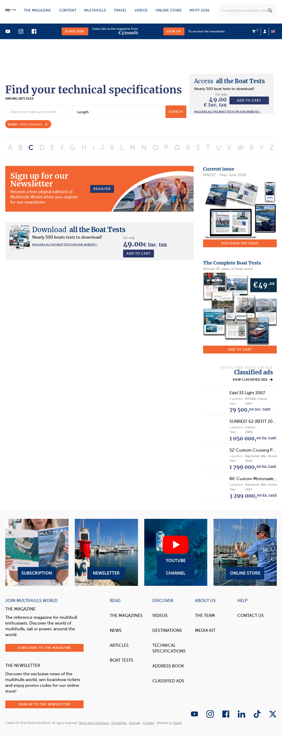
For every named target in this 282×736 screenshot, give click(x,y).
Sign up (174, 31)
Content (67, 10)
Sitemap (134, 723)
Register (102, 189)
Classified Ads (168, 681)
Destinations (167, 630)
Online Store (245, 552)
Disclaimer (119, 723)
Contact (148, 723)
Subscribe (75, 31)
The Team (205, 615)
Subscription (36, 552)
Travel (120, 10)
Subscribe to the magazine (44, 648)
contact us (250, 615)
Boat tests (121, 660)
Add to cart (249, 100)
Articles (119, 645)
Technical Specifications (169, 648)
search (176, 112)
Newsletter (106, 552)
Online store (169, 10)
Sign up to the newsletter (45, 704)
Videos (141, 10)
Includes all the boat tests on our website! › (227, 111)
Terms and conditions (94, 723)
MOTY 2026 (199, 10)
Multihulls (95, 10)
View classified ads (253, 379)
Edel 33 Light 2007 (247, 393)
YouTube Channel (176, 552)
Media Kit (205, 630)
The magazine (37, 10)
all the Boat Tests (229, 81)
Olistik (177, 723)
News (116, 630)
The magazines (126, 615)
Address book (168, 666)
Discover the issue (240, 243)
